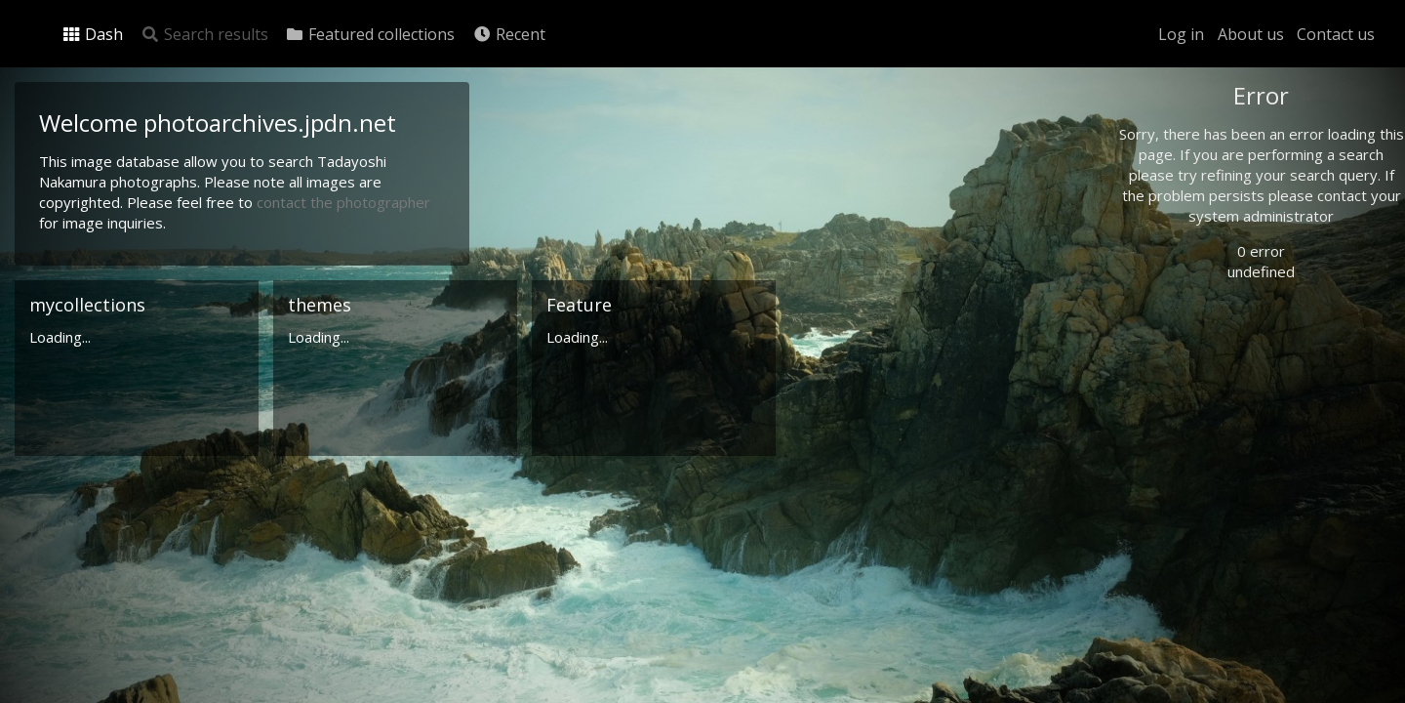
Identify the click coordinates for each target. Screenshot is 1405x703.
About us (1251, 34)
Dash (92, 34)
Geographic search (1213, 375)
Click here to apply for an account (1243, 691)
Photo (1175, 139)
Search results (204, 34)
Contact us (1336, 34)
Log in (1181, 34)
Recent (508, 34)
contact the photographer (343, 202)
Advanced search (1208, 397)
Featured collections (370, 34)
